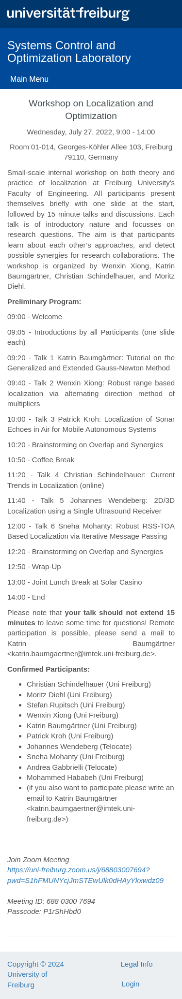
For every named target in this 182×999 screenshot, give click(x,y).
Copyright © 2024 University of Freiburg (35, 974)
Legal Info (137, 964)
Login (131, 984)
